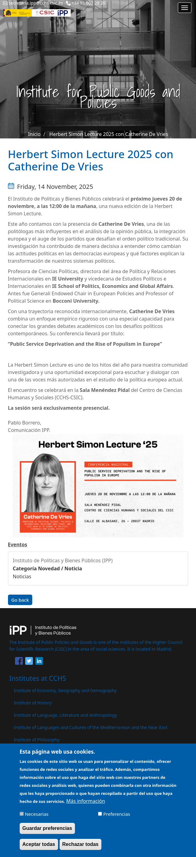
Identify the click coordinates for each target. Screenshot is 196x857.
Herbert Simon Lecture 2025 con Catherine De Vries (108, 134)
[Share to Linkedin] (39, 662)
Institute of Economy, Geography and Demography (65, 690)
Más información (85, 805)
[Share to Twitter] (29, 662)
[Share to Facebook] (19, 662)
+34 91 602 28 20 (89, 3)
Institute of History (33, 703)
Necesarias (37, 818)
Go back (20, 600)
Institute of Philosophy (36, 740)
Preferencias (116, 818)
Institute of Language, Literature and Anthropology (65, 715)
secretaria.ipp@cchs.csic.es (36, 3)
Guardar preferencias (47, 832)
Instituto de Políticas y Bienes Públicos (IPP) (63, 560)
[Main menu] (184, 7)
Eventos (17, 544)
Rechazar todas (80, 848)
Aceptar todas (38, 848)
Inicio (34, 134)
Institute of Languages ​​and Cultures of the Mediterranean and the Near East (90, 727)
